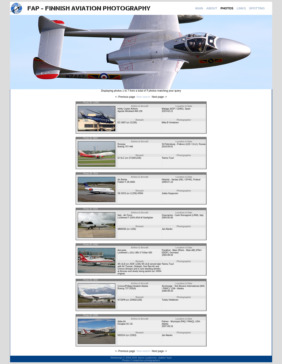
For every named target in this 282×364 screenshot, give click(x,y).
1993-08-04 (167, 255)
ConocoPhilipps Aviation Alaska (133, 286)
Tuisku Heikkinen (170, 300)
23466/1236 (135, 300)
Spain (187, 109)
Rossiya (121, 144)
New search (143, 96)
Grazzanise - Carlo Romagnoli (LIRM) (180, 215)
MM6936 (122, 229)
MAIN (199, 8)
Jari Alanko (167, 229)
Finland (196, 179)
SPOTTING (257, 8)
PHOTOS (226, 8)
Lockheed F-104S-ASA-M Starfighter (135, 217)
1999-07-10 (167, 182)
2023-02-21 (167, 111)
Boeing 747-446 (125, 146)
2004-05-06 (167, 217)
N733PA (121, 300)
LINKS (241, 8)
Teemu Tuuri (168, 158)
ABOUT (211, 8)
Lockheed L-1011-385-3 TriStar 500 (135, 252)
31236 (133, 122)
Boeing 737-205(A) (127, 288)
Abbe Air (122, 321)
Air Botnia (122, 179)
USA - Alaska (177, 288)
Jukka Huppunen (170, 193)
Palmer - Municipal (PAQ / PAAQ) (178, 321)
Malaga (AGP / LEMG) (173, 109)
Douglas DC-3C (125, 324)
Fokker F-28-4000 (126, 182)
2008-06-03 (167, 291)
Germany (174, 252)
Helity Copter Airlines (128, 109)
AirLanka (122, 250)
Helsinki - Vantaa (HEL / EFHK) (177, 179)
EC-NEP (122, 122)
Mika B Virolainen (170, 122)
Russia (202, 144)
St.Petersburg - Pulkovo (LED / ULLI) (180, 144)
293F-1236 (135, 264)
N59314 (121, 335)
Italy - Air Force (125, 215)
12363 (133, 335)
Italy (201, 215)
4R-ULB (121, 264)
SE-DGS (122, 193)
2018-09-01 (167, 146)
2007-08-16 (167, 326)
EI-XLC (121, 158)
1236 (132, 229)
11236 (133, 193)
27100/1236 (134, 158)
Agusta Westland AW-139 (130, 111)
